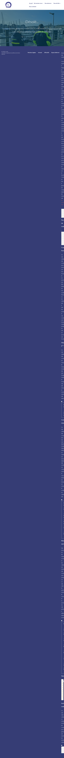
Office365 (46, 52)
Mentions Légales (32, 52)
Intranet (40, 52)
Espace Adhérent (55, 52)
